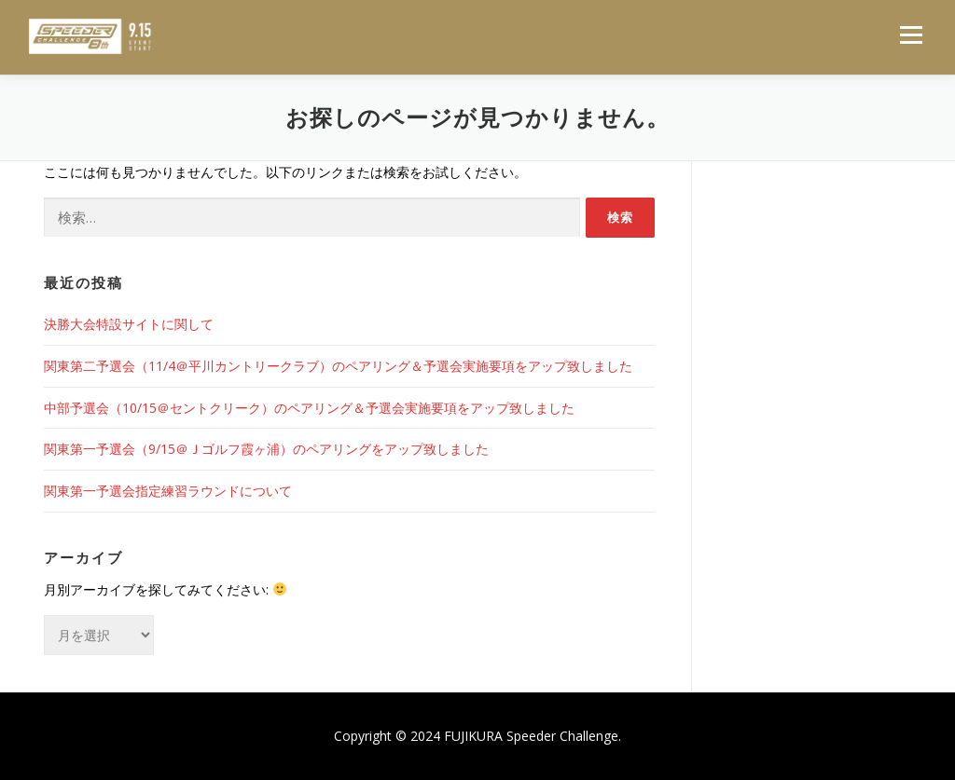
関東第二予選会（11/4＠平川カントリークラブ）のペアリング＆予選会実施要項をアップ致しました (338, 366)
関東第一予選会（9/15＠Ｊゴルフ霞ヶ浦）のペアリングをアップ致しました (266, 449)
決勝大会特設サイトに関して (129, 324)
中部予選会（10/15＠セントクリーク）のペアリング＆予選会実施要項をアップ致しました (309, 408)
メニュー (910, 35)
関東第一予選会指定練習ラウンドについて (168, 490)
